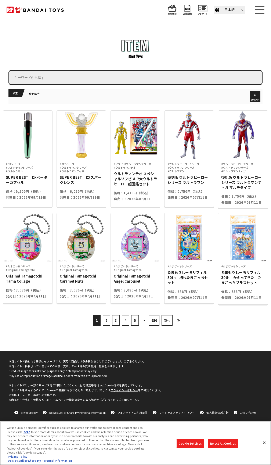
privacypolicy (29, 413)
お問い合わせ (248, 413)
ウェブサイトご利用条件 (132, 413)
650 (154, 320)
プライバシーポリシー (124, 390)
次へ (167, 320)
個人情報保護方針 (217, 413)
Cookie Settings (190, 443)
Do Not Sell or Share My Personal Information (77, 413)
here (27, 432)
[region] (135, 443)
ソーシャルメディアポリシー (177, 413)
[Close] (264, 442)
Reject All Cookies (223, 443)
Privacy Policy (17, 457)
